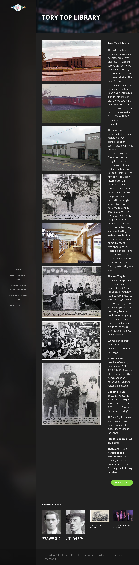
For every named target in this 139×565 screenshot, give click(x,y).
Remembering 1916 (17, 277)
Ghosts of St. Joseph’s (96, 527)
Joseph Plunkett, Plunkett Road (74, 539)
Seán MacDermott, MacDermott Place (51, 539)
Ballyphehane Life (18, 297)
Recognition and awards (121, 526)
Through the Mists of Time (17, 287)
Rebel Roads (18, 305)
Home (17, 269)
